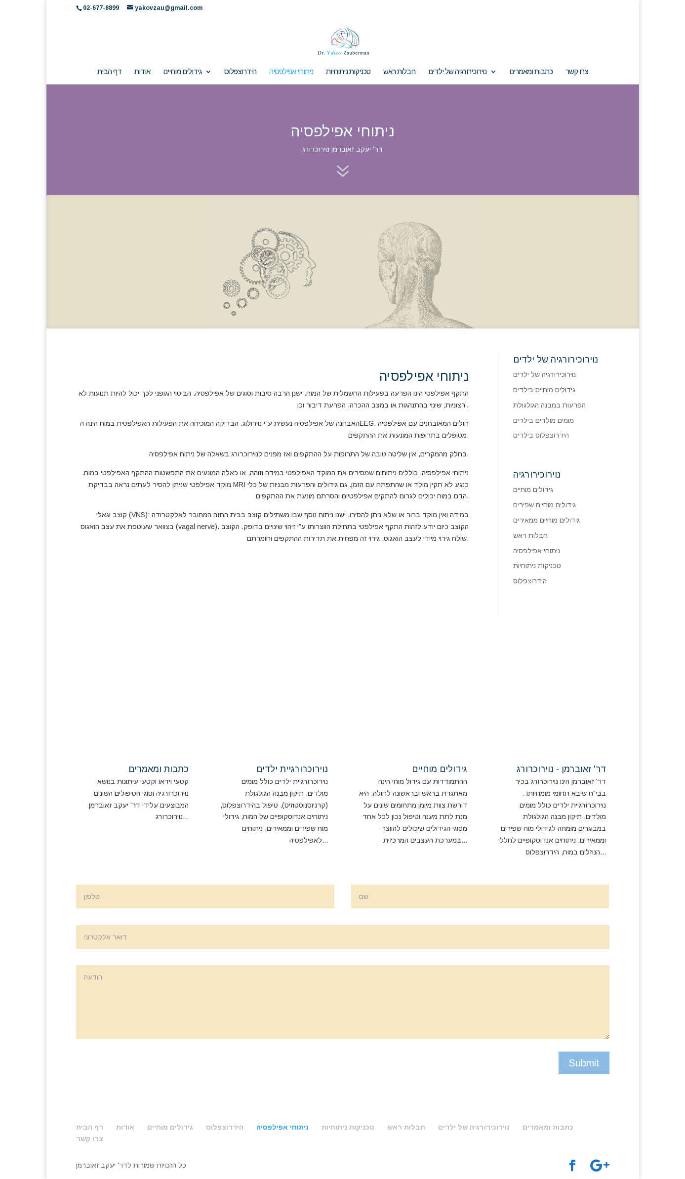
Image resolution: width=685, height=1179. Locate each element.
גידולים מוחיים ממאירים (546, 520)
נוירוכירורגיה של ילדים (457, 72)
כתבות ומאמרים (531, 72)
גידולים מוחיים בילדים (544, 390)
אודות (142, 72)
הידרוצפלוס (240, 72)
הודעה (342, 1002)
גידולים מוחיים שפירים (544, 505)
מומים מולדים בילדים (543, 420)
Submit (584, 1062)
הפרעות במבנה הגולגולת (549, 405)
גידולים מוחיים (182, 72)
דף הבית (109, 72)
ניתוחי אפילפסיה (291, 72)
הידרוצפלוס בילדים (541, 435)
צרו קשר (576, 72)
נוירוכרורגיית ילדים (292, 769)
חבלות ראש (399, 72)
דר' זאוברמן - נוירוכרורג (561, 769)
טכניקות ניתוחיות (348, 72)
